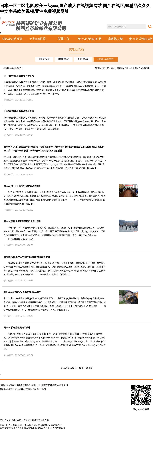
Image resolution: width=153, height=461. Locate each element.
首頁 (72, 368)
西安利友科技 (21, 389)
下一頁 (85, 368)
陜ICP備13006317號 (37, 389)
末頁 (91, 368)
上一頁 (78, 368)
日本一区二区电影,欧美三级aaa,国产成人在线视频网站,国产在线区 (31, 425)
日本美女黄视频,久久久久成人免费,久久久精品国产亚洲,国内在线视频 (32, 428)
